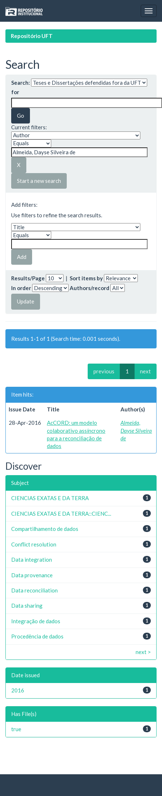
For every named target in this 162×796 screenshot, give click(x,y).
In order (21, 288)
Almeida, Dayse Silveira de (136, 430)
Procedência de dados (37, 636)
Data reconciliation (34, 590)
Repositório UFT (32, 36)
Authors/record (89, 288)
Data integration (31, 559)
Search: (20, 82)
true (16, 729)
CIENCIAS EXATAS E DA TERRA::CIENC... (61, 513)
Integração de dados (35, 621)
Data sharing (27, 605)
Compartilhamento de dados (44, 528)
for (15, 92)
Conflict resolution (33, 544)
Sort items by (86, 278)
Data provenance (32, 575)
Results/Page (28, 278)
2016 (17, 690)
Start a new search (39, 180)
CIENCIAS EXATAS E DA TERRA (50, 498)
